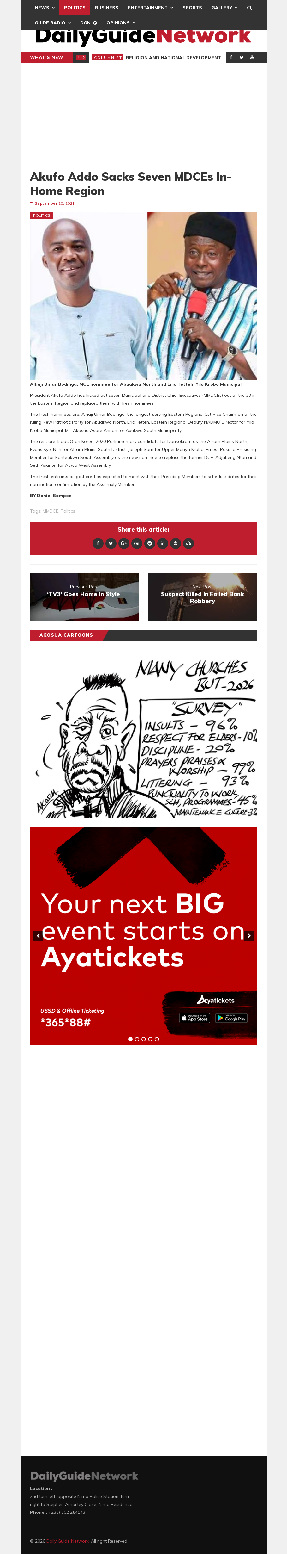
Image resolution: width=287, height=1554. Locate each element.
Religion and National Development (173, 57)
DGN (85, 23)
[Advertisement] (144, 116)
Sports (192, 7)
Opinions (118, 23)
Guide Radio (50, 23)
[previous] (38, 936)
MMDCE (50, 511)
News (42, 7)
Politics (75, 7)
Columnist (108, 57)
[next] (249, 936)
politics (68, 511)
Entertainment (148, 7)
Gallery (222, 7)
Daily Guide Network (67, 1541)
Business (106, 7)
